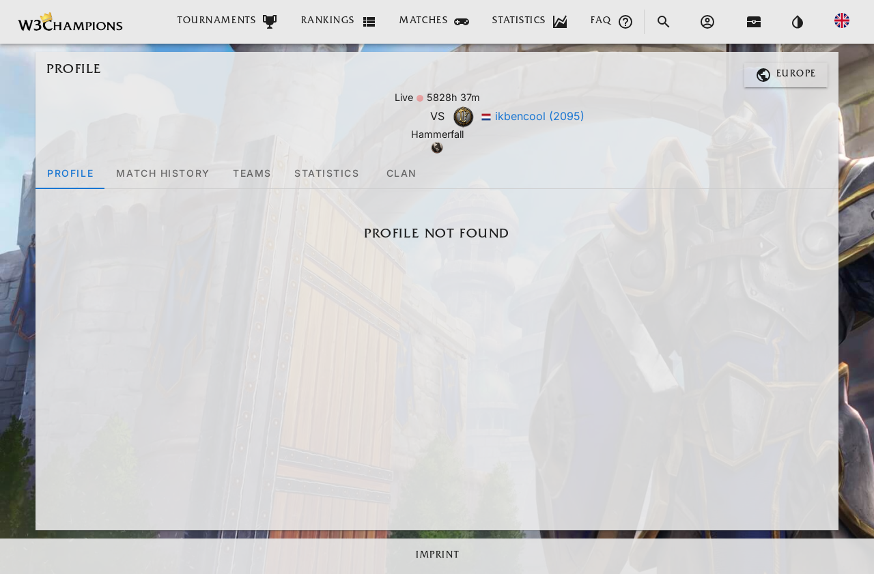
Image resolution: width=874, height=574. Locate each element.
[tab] (70, 172)
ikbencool (539, 116)
